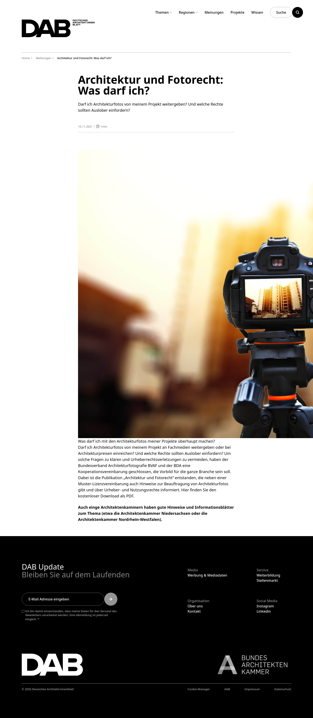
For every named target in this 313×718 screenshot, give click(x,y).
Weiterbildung (268, 575)
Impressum (252, 689)
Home (26, 58)
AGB (227, 689)
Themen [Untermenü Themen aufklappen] (163, 12)
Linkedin (263, 611)
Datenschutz (282, 689)
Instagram (265, 606)
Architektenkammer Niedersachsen (155, 513)
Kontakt (194, 611)
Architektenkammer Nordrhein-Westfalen (119, 519)
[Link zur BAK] (250, 664)
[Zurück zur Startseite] (69, 32)
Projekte (238, 12)
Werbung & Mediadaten (207, 575)
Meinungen (214, 12)
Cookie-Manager (199, 689)
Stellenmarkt (267, 580)
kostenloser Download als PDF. (106, 495)
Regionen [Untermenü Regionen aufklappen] (188, 12)
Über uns (195, 606)
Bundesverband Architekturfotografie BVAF (117, 465)
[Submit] (110, 599)
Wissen (257, 12)
